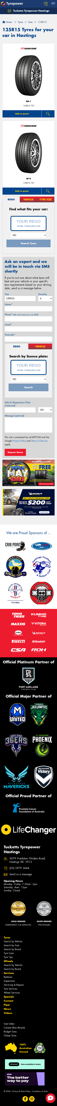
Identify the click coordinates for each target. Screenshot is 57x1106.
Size (7, 294)
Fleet (7, 1004)
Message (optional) (14, 415)
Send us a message (20, 874)
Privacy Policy (19, 440)
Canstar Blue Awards (14, 1027)
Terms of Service (39, 440)
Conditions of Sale (40, 1091)
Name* (8, 304)
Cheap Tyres (10, 1035)
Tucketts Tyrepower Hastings (28, 11)
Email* (8, 324)
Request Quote (15, 452)
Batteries (8, 977)
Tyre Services (10, 988)
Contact (8, 1000)
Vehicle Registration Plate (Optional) (17, 404)
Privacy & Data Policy (21, 1091)
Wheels (8, 961)
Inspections (9, 981)
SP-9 (28, 178)
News (7, 1009)
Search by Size (11, 945)
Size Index (9, 1023)
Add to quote (22, 113)
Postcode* (10, 334)
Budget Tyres (10, 1031)
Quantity (42, 294)
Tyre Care (9, 953)
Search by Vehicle (13, 941)
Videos (8, 1013)
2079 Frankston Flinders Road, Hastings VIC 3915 (27, 860)
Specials (9, 996)
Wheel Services (12, 992)
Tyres (7, 937)
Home (7, 22)
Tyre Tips (8, 957)
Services (9, 973)
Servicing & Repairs (14, 984)
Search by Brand (12, 949)
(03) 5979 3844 (19, 868)
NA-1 (28, 101)
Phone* (21, 314)
